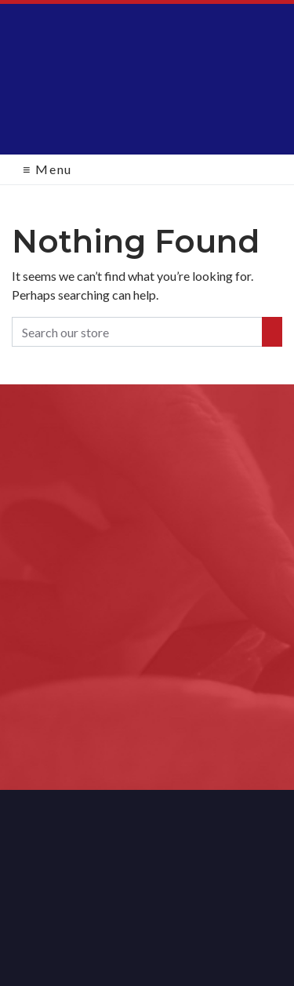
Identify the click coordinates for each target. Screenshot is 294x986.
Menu (47, 169)
